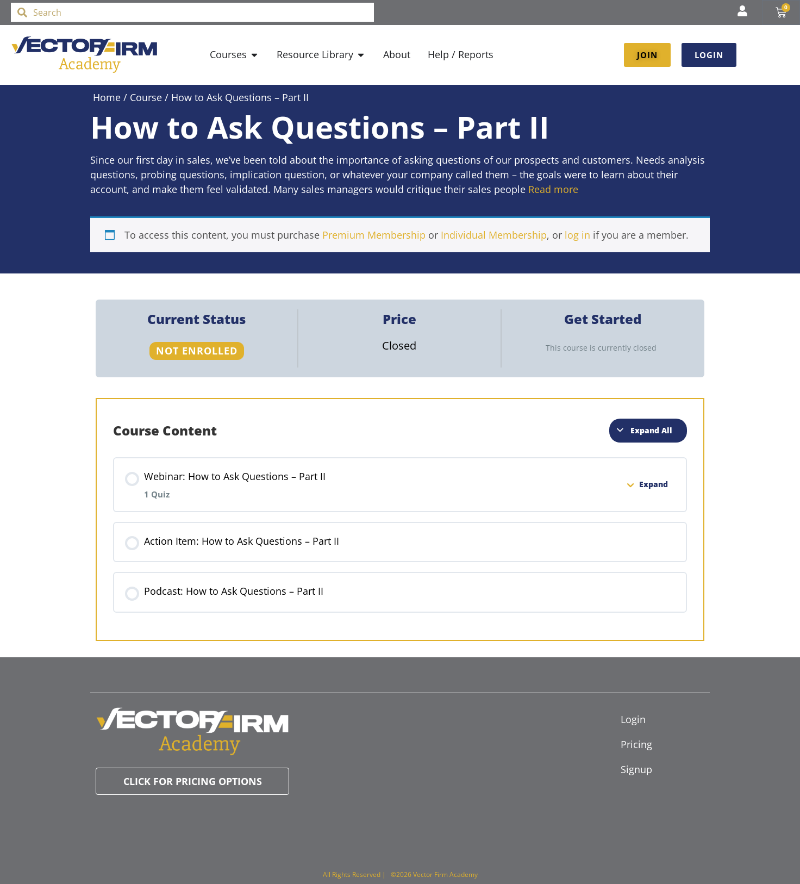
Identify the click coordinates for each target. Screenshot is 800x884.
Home (107, 97)
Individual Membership (494, 234)
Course (146, 97)
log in (577, 234)
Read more (553, 189)
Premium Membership (374, 234)
